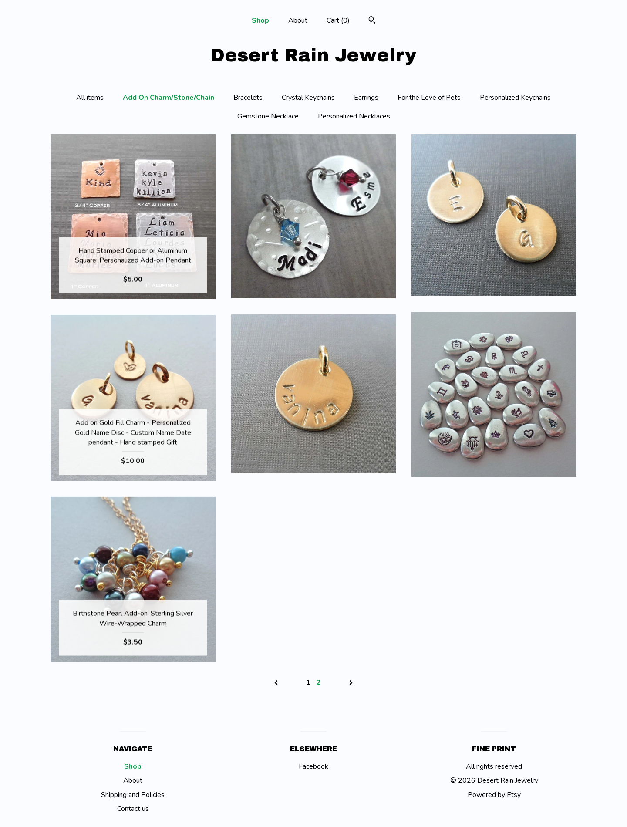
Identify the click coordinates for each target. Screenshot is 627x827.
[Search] (372, 21)
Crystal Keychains (308, 97)
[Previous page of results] (277, 682)
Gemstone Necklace (268, 116)
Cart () (338, 20)
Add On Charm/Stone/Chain (168, 97)
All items (90, 97)
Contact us (133, 808)
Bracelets (248, 97)
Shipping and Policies (133, 795)
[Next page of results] (351, 682)
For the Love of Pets (429, 97)
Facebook (313, 766)
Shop (260, 20)
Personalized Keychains (515, 97)
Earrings (366, 97)
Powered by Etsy (494, 795)
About (297, 20)
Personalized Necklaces (354, 116)
